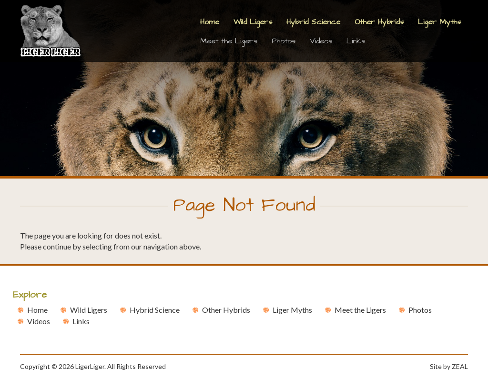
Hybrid (155, 309)
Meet (360, 309)
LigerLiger (89, 366)
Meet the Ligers (228, 41)
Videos (321, 41)
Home (209, 22)
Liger (292, 309)
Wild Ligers (253, 22)
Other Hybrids (379, 22)
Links (355, 41)
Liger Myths (439, 22)
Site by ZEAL (449, 366)
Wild (88, 309)
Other (226, 309)
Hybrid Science (313, 22)
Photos (283, 41)
